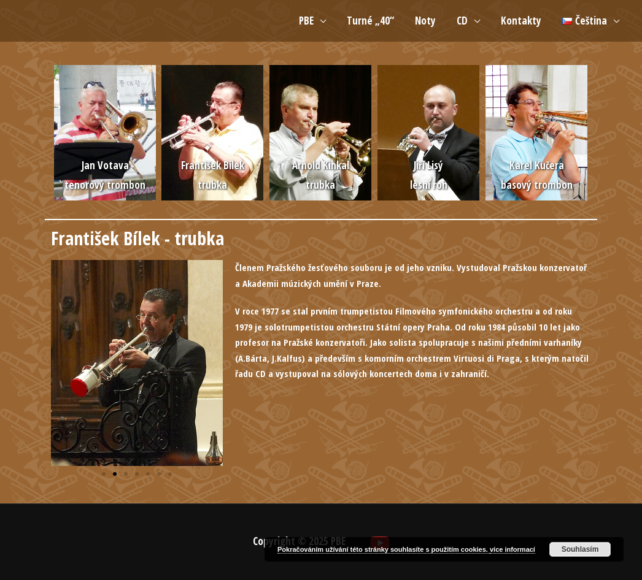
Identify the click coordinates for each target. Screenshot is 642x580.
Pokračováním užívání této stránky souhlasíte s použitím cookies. (383, 549)
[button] (104, 474)
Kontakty (521, 20)
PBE (306, 20)
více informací (512, 549)
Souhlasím (580, 549)
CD (462, 20)
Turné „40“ (370, 20)
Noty (425, 20)
